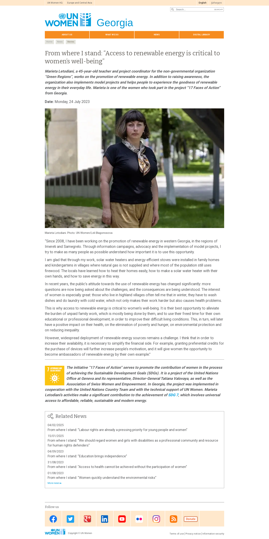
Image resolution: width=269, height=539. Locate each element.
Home (49, 42)
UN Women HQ (55, 2)
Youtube (122, 518)
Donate (190, 518)
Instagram (156, 518)
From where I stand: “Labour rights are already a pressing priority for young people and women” (117, 430)
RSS (173, 518)
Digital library (201, 34)
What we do (111, 34)
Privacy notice (193, 533)
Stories (70, 42)
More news (54, 483)
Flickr (139, 518)
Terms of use (177, 533)
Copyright (73, 533)
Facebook (53, 518)
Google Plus (87, 518)
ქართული (216, 2)
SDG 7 (173, 395)
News (157, 34)
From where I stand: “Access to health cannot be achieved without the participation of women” (117, 467)
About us (67, 34)
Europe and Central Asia (79, 2)
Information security (213, 533)
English (202, 2)
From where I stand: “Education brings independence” (87, 456)
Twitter (70, 518)
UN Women (86, 533)
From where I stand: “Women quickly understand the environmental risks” (102, 478)
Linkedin (104, 518)
